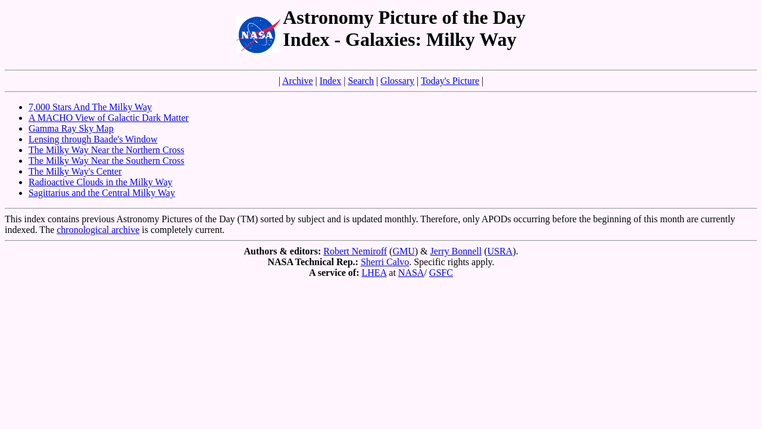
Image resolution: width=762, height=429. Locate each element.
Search (361, 81)
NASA (411, 273)
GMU (403, 251)
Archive (297, 81)
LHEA (374, 273)
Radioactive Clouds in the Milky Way (101, 182)
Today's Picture (450, 81)
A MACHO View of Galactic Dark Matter (109, 118)
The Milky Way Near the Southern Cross (106, 161)
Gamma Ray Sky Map (71, 128)
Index (330, 81)
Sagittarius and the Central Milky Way (102, 193)
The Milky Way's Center (75, 171)
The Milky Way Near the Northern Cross (106, 150)
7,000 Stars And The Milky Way (90, 107)
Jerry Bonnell (456, 251)
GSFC (441, 273)
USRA (500, 251)
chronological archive (98, 230)
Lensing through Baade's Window (93, 139)
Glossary (397, 81)
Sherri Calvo (385, 262)
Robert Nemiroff (355, 251)
